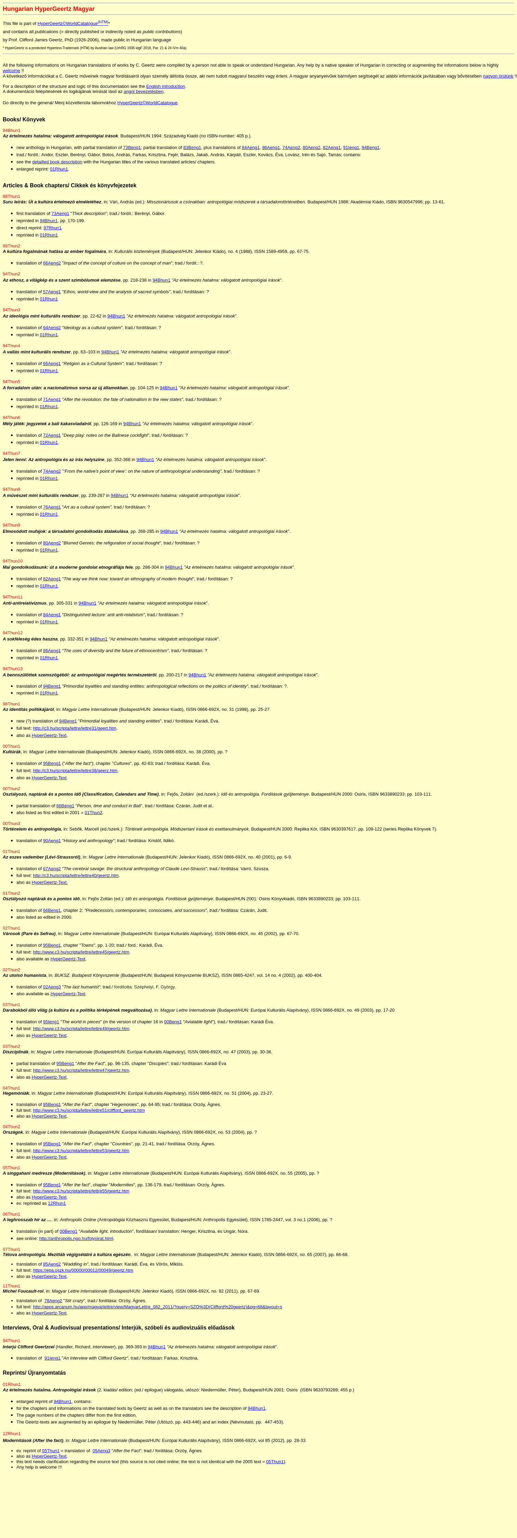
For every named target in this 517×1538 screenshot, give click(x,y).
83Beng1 (192, 151)
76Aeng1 (52, 511)
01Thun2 (93, 816)
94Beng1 (371, 151)
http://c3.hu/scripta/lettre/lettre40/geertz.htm (76, 879)
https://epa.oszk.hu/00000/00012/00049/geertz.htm (83, 1274)
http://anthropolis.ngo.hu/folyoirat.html (76, 1242)
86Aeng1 (271, 151)
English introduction (165, 87)
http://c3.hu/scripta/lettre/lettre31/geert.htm (74, 732)
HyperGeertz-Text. (50, 886)
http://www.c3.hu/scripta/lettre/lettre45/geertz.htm (81, 956)
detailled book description (57, 165)
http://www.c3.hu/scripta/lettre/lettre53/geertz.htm (81, 1154)
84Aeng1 (251, 151)
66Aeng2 (52, 267)
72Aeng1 (52, 439)
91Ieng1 (351, 151)
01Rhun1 (59, 173)
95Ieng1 (51, 1025)
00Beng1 (173, 1025)
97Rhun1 (52, 231)
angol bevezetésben (143, 92)
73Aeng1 (60, 217)
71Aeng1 (52, 403)
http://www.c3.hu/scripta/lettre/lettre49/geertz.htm (81, 1032)
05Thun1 (50, 1457)
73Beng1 (132, 151)
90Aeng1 (52, 844)
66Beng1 (65, 809)
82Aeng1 (332, 151)
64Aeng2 (52, 331)
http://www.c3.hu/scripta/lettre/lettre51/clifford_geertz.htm (89, 1114)
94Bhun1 (49, 224)
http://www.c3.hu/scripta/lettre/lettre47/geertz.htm (81, 1074)
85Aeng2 (52, 1268)
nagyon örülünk (498, 76)
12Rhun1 (57, 1207)
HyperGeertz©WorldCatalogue (73, 23)
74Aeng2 (291, 151)
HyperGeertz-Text (49, 739)
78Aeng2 (53, 1304)
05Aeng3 (101, 1457)
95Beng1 (52, 767)
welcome (11, 70)
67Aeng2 (52, 872)
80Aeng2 (312, 151)
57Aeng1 (52, 295)
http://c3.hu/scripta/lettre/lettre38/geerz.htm (75, 774)
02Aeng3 (52, 991)
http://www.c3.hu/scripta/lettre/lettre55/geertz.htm (81, 1195)
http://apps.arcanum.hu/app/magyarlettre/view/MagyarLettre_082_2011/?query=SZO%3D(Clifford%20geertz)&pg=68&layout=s (157, 1310)
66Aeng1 (52, 367)
